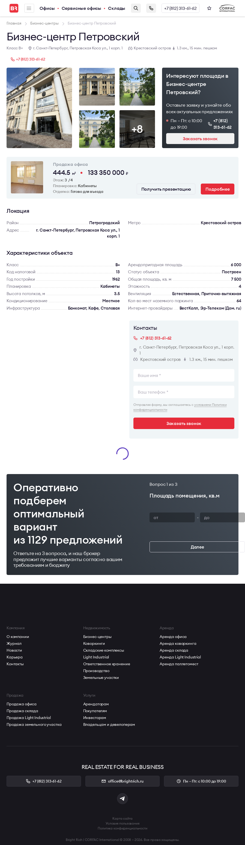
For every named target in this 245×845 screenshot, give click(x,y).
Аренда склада (174, 650)
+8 (137, 129)
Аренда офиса (173, 636)
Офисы (47, 8)
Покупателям (95, 710)
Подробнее (217, 189)
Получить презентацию (166, 189)
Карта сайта (122, 818)
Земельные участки (101, 677)
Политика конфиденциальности (122, 828)
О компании (18, 636)
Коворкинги (94, 643)
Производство (96, 670)
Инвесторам (94, 717)
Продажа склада (22, 710)
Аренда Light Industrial (180, 657)
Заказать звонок (151, 8)
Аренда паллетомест (179, 663)
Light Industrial (96, 657)
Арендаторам (96, 704)
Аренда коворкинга (178, 643)
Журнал (14, 643)
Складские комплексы (103, 650)
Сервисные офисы (81, 8)
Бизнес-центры (97, 636)
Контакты (15, 663)
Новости (14, 650)
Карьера (15, 657)
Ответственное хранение (106, 663)
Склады (116, 8)
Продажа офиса (22, 704)
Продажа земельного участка (34, 724)
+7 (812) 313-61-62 (180, 8)
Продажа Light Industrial (29, 717)
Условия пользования (122, 823)
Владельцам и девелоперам (109, 724)
